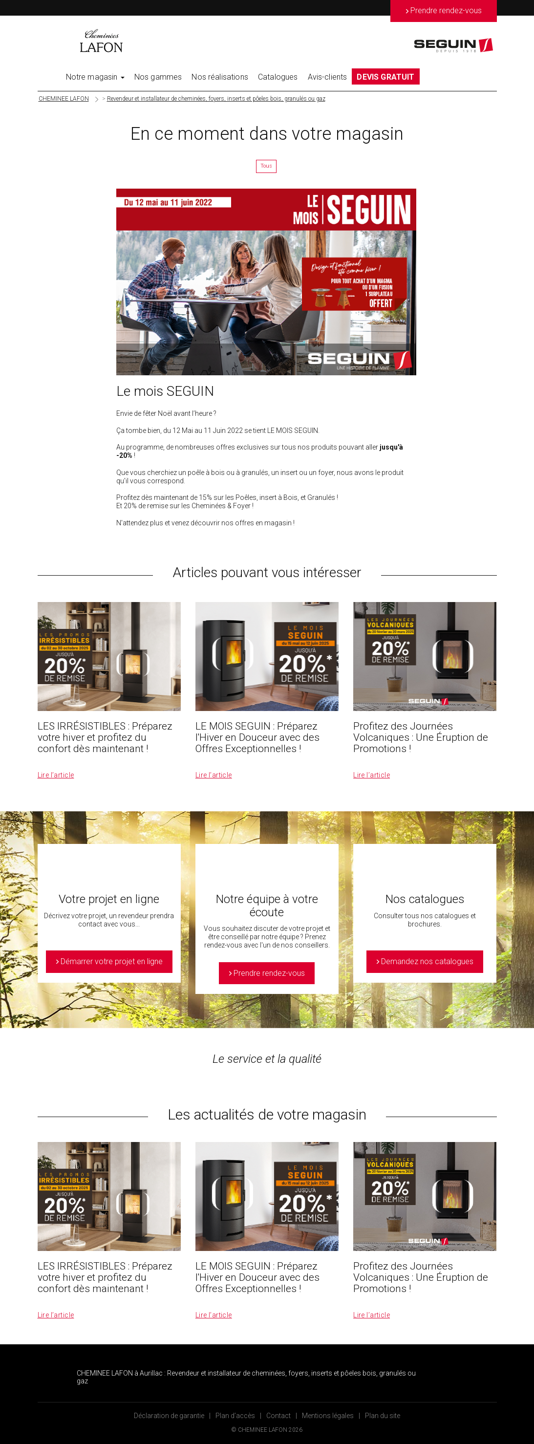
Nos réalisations (220, 77)
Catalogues (278, 77)
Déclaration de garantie (169, 1416)
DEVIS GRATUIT (385, 77)
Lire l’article (56, 775)
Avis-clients (327, 77)
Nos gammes (158, 77)
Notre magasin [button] (95, 77)
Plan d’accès (235, 1416)
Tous (266, 166)
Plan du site (382, 1416)
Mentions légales (328, 1416)
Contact (278, 1416)
